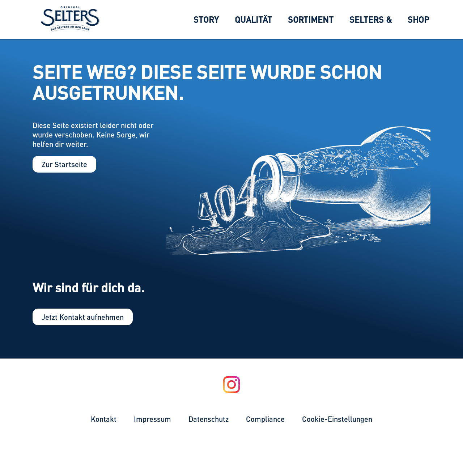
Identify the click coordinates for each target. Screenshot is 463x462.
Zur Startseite (64, 164)
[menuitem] (206, 19)
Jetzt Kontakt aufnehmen (83, 316)
